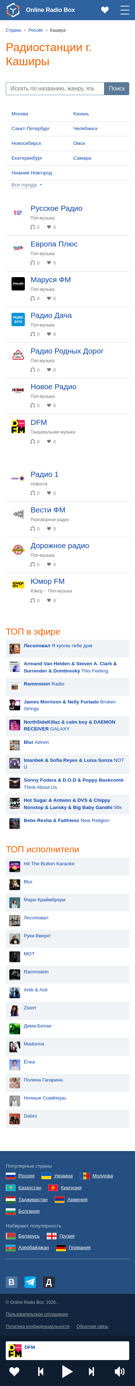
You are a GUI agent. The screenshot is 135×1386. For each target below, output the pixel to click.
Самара (82, 158)
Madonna (34, 1044)
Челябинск (85, 128)
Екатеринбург (27, 158)
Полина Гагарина (43, 1080)
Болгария (29, 1212)
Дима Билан (37, 1026)
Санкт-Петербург (31, 128)
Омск (79, 143)
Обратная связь (92, 1327)
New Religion (66, 820)
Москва (20, 113)
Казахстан (29, 1188)
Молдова (103, 1177)
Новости (39, 484)
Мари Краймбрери (45, 900)
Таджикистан (33, 1200)
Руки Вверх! (37, 936)
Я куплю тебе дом (58, 646)
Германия (80, 1248)
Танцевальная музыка (53, 432)
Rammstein (36, 972)
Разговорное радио (50, 519)
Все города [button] (24, 184)
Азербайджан (33, 1248)
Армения (77, 1200)
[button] (67, 1371)
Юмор (37, 591)
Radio (44, 684)
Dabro (30, 1116)
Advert (36, 742)
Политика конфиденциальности (37, 1327)
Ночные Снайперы (45, 1098)
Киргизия (71, 1188)
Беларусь (29, 1236)
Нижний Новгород (32, 173)
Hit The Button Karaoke (49, 864)
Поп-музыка (43, 218)
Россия (26, 1177)
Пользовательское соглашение (37, 1315)
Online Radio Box (52, 9)
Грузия (67, 1236)
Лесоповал (36, 918)
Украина (63, 1177)
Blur (28, 882)
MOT (29, 954)
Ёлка (29, 1062)
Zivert (30, 1008)
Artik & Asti (36, 990)
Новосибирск (26, 143)
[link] (13, 10)
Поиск (117, 88)
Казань (81, 113)
